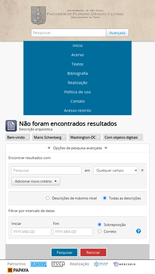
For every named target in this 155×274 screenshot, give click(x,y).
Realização (77, 82)
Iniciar (16, 223)
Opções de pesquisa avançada (77, 147)
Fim (56, 223)
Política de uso (77, 91)
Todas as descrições (122, 198)
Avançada (117, 32)
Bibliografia (77, 73)
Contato (78, 101)
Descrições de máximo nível (71, 198)
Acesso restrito (77, 110)
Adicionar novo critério (36, 181)
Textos (77, 64)
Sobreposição (112, 224)
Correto (107, 231)
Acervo (77, 54)
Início (78, 45)
